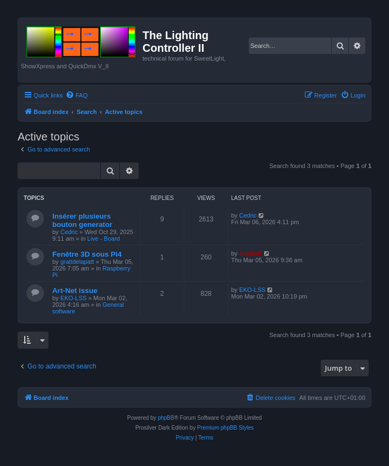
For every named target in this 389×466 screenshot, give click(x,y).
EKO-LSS (74, 298)
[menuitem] (76, 95)
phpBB (166, 418)
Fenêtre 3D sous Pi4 (87, 254)
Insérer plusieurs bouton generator (82, 220)
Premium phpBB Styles (225, 428)
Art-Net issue (74, 290)
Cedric (69, 232)
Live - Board (103, 238)
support (250, 253)
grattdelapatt (77, 261)
